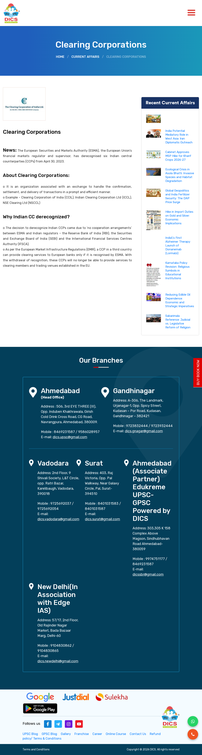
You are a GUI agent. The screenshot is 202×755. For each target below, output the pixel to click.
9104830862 (61, 645)
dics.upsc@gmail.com (70, 437)
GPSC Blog (49, 734)
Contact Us (138, 734)
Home (60, 57)
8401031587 (95, 509)
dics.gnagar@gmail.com (144, 431)
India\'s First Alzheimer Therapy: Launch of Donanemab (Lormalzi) (178, 245)
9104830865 (48, 651)
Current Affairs (85, 57)
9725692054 (48, 509)
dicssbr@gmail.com (148, 574)
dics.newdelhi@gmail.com (57, 661)
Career (97, 734)
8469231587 (64, 432)
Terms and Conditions (36, 749)
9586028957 (89, 432)
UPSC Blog (30, 734)
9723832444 (137, 426)
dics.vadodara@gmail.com (58, 519)
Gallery (66, 734)
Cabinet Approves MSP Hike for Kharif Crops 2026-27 (178, 155)
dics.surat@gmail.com (102, 519)
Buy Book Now (198, 372)
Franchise (81, 734)
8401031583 (108, 503)
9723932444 (162, 426)
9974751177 (155, 559)
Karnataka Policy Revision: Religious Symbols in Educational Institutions (177, 270)
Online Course (116, 734)
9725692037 (60, 503)
